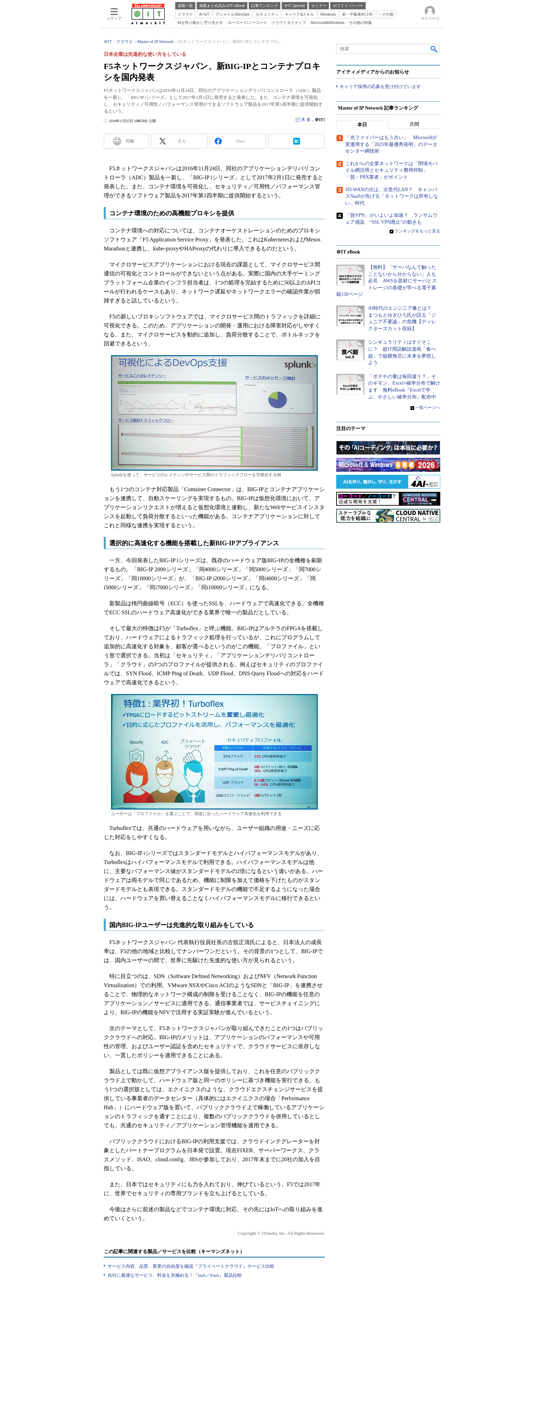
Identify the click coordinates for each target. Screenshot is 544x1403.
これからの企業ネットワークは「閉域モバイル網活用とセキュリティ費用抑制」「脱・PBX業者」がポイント (391, 170)
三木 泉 (304, 119)
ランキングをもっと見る (417, 231)
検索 (434, 49)
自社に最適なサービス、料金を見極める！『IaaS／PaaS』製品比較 (175, 1275)
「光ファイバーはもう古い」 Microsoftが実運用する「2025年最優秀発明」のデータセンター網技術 (391, 144)
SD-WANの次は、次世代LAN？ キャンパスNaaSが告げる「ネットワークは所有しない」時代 (391, 196)
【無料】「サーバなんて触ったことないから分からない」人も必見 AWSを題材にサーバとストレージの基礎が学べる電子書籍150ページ (386, 281)
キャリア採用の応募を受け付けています (380, 86)
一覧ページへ (427, 407)
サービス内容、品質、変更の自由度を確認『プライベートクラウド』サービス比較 (191, 1266)
